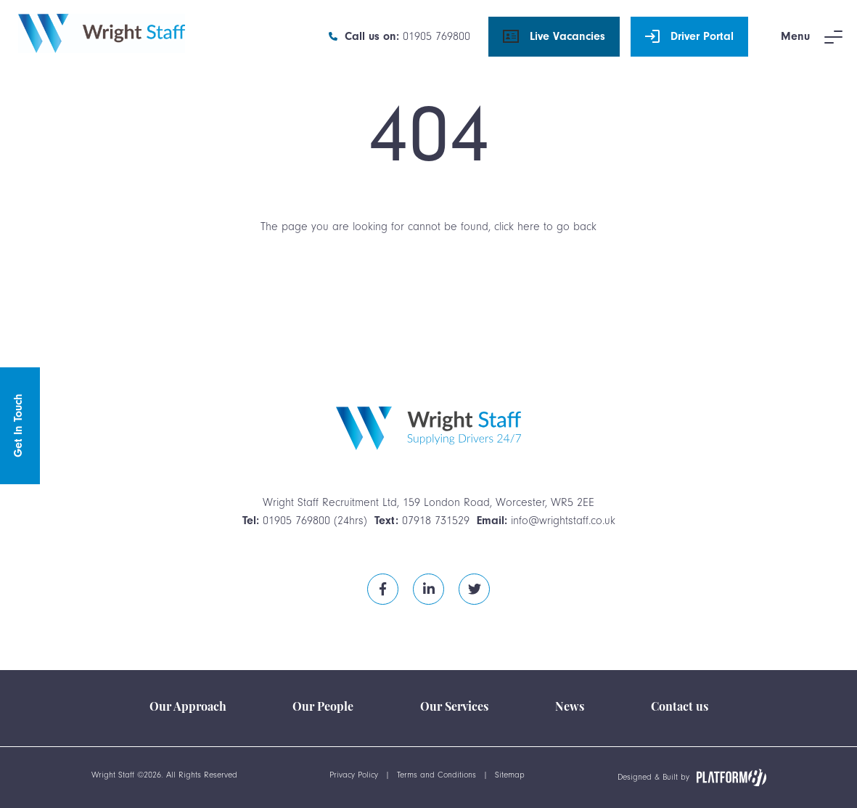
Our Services (454, 708)
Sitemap (510, 775)
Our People (322, 708)
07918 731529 (435, 520)
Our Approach (187, 708)
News (569, 708)
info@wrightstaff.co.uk (563, 520)
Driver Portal (689, 37)
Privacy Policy (353, 775)
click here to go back (545, 226)
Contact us (679, 708)
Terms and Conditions (436, 775)
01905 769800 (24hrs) (315, 520)
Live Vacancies (554, 37)
